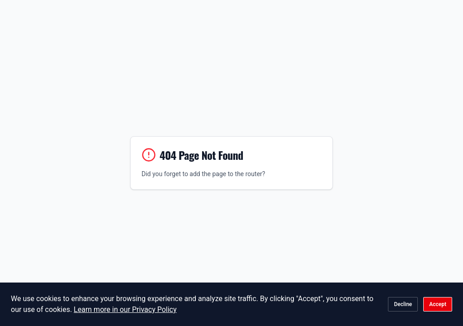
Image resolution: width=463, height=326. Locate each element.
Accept (437, 304)
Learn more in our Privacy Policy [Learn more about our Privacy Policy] (125, 309)
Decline (403, 304)
